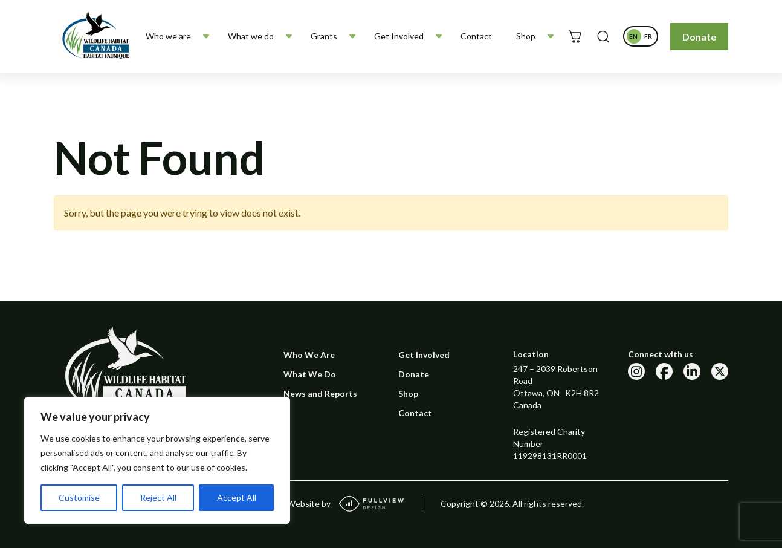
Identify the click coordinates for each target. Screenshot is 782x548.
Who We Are (309, 355)
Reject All (158, 497)
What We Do (309, 374)
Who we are (168, 36)
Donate (699, 36)
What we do (251, 36)
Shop (525, 36)
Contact (476, 36)
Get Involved (399, 36)
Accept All (236, 497)
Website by (345, 504)
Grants (324, 36)
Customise (79, 497)
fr (650, 38)
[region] (157, 460)
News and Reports (320, 393)
